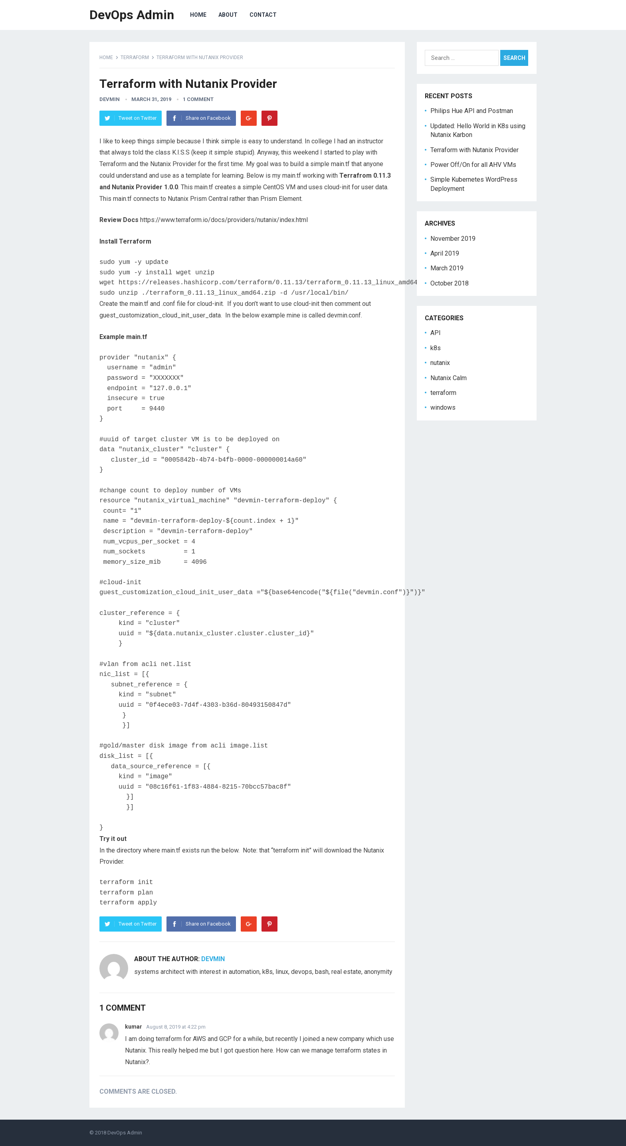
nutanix (440, 363)
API (435, 333)
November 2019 (452, 238)
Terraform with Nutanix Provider (474, 150)
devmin (109, 99)
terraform (135, 57)
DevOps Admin (131, 14)
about (228, 15)
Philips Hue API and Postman (471, 111)
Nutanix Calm (448, 378)
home (198, 15)
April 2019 (444, 253)
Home (106, 57)
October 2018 (449, 283)
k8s (435, 348)
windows (443, 407)
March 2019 (447, 268)
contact (263, 15)
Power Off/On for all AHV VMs (473, 165)
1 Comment (198, 99)
